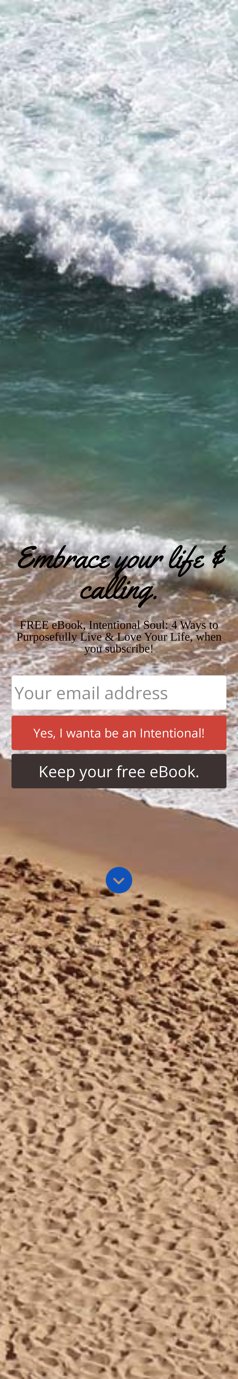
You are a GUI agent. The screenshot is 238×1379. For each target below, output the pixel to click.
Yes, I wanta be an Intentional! (119, 732)
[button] (119, 573)
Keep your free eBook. (119, 771)
